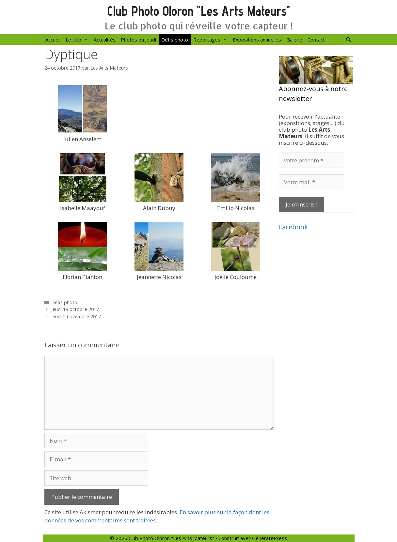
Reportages (211, 39)
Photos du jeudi (138, 39)
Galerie (294, 39)
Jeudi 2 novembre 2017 (76, 316)
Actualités (105, 39)
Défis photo (174, 39)
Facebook (293, 226)
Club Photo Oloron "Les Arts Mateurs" (198, 11)
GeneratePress (269, 538)
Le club (78, 39)
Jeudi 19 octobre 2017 (75, 309)
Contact (316, 39)
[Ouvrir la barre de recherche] (348, 39)
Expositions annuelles (257, 39)
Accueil (52, 39)
